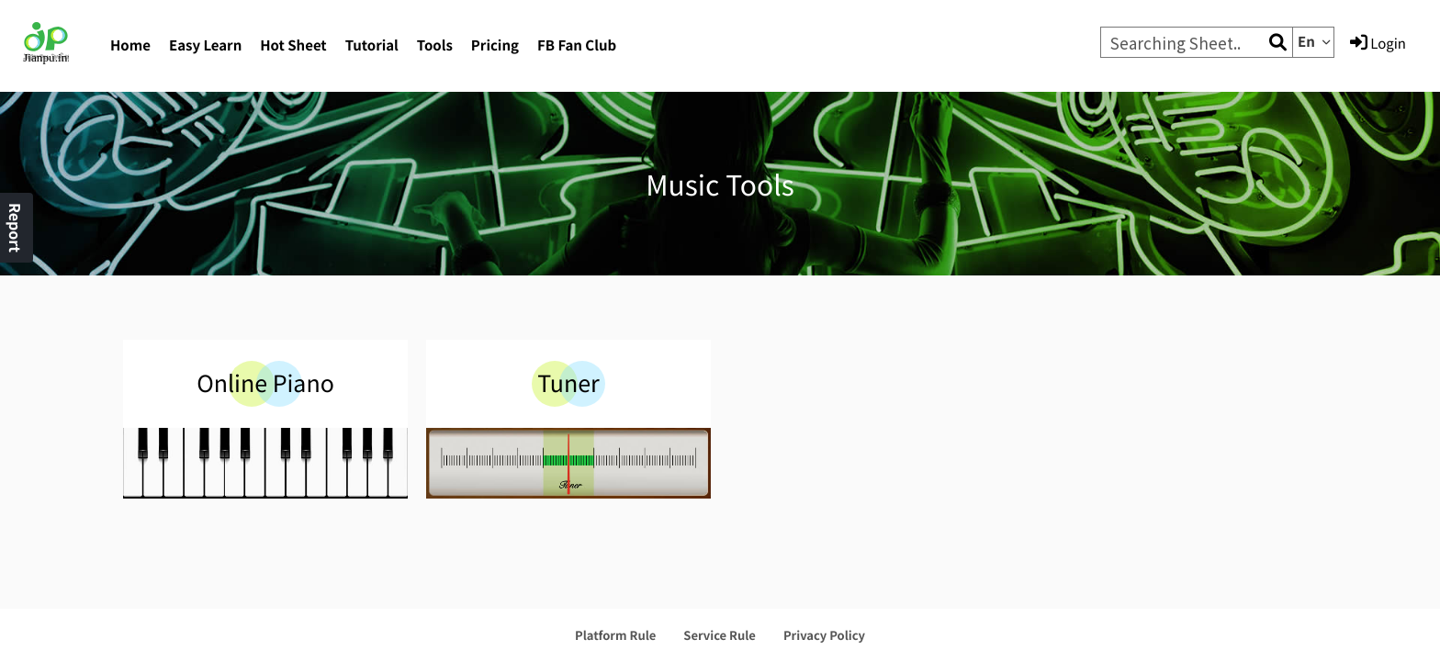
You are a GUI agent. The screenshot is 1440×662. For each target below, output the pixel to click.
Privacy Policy (824, 635)
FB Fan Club (576, 45)
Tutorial (372, 45)
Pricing (495, 45)
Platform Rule (615, 635)
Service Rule (719, 635)
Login (1378, 43)
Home (130, 45)
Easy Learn (205, 45)
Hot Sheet (293, 45)
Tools (435, 45)
